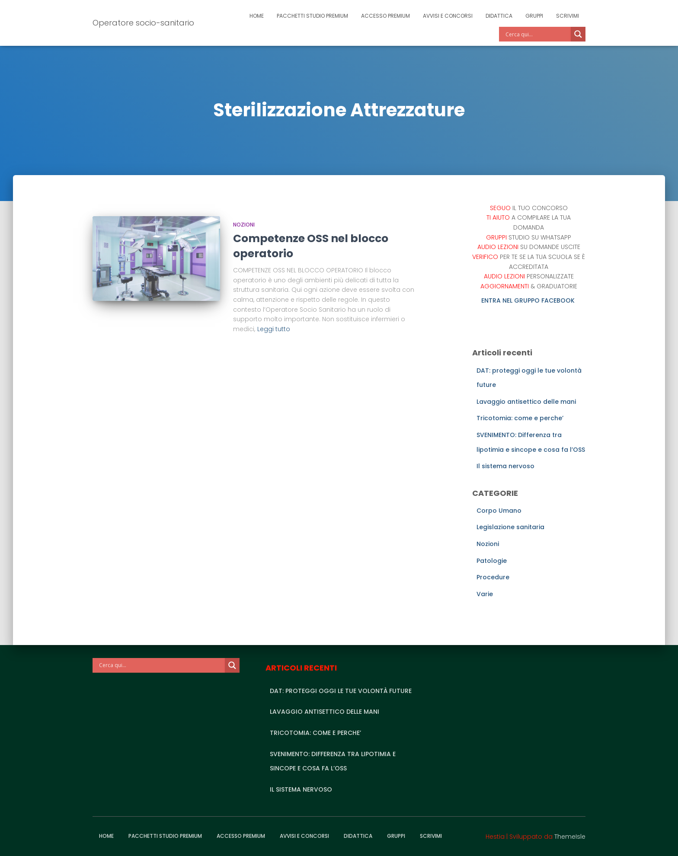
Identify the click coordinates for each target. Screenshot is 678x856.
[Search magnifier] (578, 34)
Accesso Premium (385, 15)
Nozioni (244, 224)
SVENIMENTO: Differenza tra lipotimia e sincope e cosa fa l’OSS (333, 761)
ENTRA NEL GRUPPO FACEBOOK (528, 300)
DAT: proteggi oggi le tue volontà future (341, 691)
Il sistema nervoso (505, 466)
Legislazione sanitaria (510, 527)
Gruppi (534, 15)
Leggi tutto (273, 329)
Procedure (493, 577)
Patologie (492, 560)
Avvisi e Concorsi (448, 15)
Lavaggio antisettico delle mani (526, 401)
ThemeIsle (569, 836)
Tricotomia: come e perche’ (520, 418)
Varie (485, 594)
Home (256, 15)
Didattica (499, 15)
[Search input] (537, 34)
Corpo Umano (499, 510)
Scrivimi (567, 15)
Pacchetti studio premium (312, 15)
